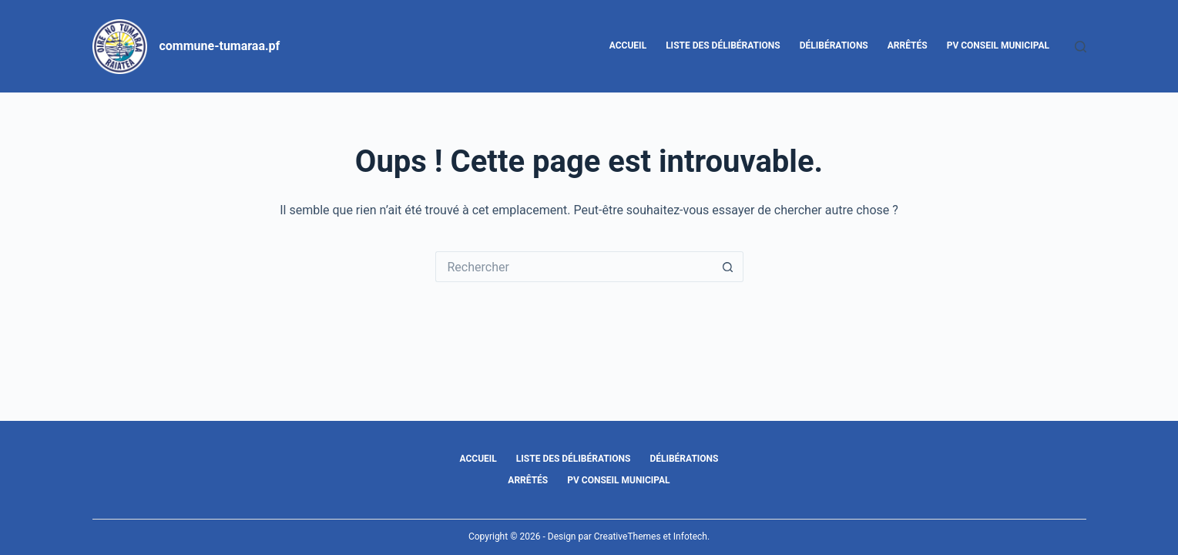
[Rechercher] (1080, 46)
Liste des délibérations (723, 45)
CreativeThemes (627, 536)
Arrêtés (908, 45)
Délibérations (834, 45)
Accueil (627, 45)
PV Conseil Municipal (998, 45)
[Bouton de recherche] (728, 266)
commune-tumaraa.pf (219, 46)
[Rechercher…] (574, 266)
